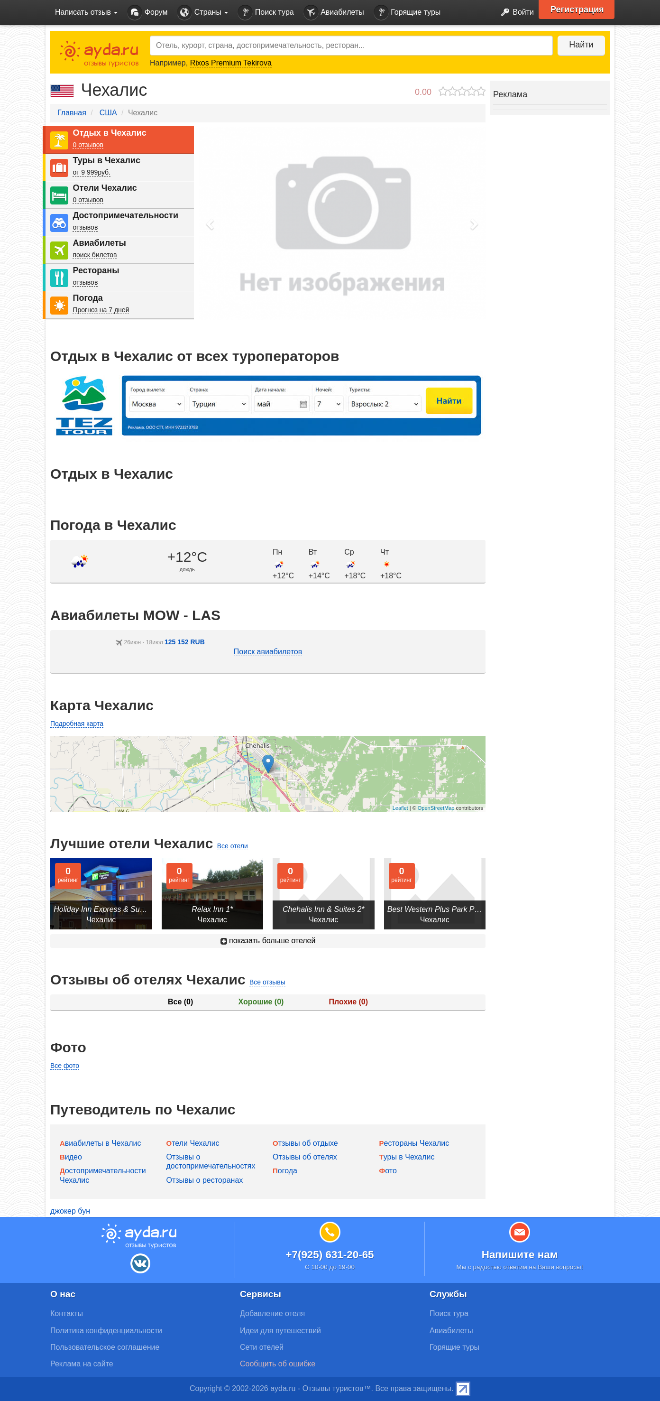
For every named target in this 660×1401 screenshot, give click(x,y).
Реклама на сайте (81, 1364)
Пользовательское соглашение (104, 1347)
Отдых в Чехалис (109, 133)
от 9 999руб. (91, 172)
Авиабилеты (333, 12)
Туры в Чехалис (106, 160)
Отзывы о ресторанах (204, 1180)
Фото (388, 1171)
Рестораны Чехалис (414, 1143)
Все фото (64, 1065)
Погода (87, 298)
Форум (147, 12)
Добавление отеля (272, 1313)
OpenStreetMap (436, 808)
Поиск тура (265, 12)
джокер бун (70, 1211)
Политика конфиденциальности (106, 1331)
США (108, 113)
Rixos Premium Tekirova (231, 63)
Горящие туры (407, 12)
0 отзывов (88, 144)
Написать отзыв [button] (86, 12)
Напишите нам (520, 1255)
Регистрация (577, 9)
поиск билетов (95, 255)
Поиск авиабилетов (268, 652)
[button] (210, 223)
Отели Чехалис (105, 188)
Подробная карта (76, 723)
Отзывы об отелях (305, 1157)
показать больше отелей (268, 941)
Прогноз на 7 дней (101, 310)
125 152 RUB (185, 642)
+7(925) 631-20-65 (329, 1255)
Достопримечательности (125, 215)
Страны (202, 12)
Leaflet (400, 808)
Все (180, 1002)
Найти (581, 44)
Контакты (66, 1313)
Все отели (232, 846)
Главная (71, 113)
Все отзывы (267, 982)
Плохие (348, 1002)
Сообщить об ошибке (277, 1364)
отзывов (85, 227)
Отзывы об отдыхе (305, 1143)
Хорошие (261, 1002)
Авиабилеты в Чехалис (100, 1143)
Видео (71, 1157)
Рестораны (96, 270)
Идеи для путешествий (280, 1331)
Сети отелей (262, 1347)
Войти (514, 12)
